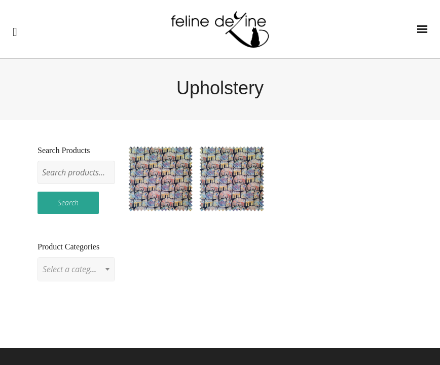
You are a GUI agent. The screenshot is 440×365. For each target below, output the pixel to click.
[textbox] (76, 269)
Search (68, 202)
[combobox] (76, 269)
